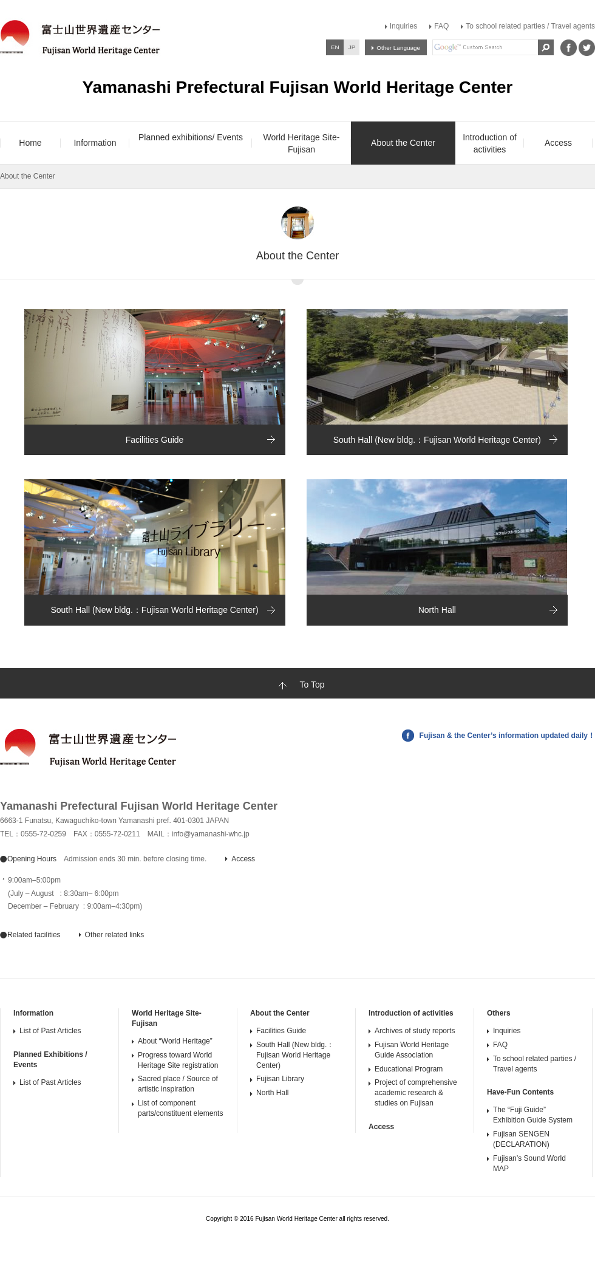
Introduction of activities (411, 1013)
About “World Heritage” (175, 1041)
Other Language (398, 47)
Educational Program (409, 1069)
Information (33, 1013)
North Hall (437, 610)
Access (381, 1126)
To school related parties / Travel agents (530, 26)
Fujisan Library (280, 1078)
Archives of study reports (415, 1031)
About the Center (280, 1013)
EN (335, 47)
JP (352, 47)
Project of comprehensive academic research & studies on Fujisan (416, 1092)
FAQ (441, 26)
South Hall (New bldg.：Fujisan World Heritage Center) (437, 440)
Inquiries (403, 26)
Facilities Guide (155, 440)
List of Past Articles (50, 1031)
